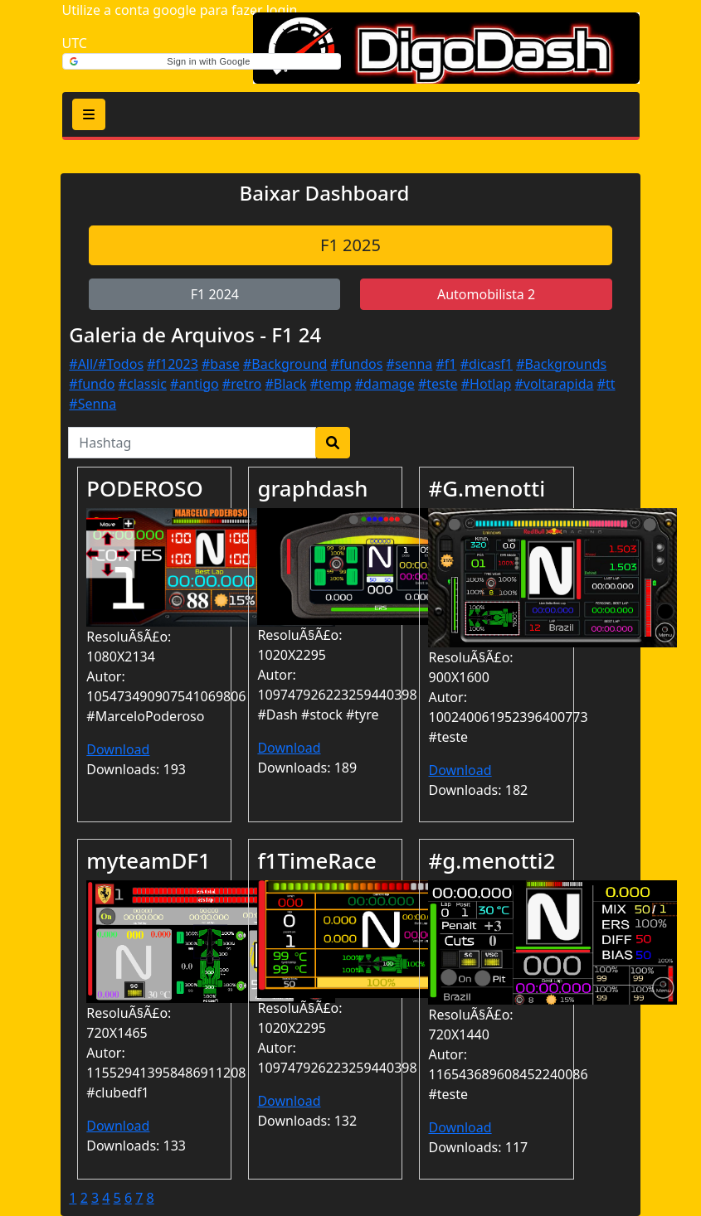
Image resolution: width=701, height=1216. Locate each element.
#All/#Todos (106, 364)
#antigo (194, 384)
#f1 (446, 364)
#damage (385, 384)
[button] (201, 61)
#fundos (357, 364)
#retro (241, 384)
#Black (285, 384)
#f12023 (172, 364)
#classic (143, 384)
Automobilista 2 (486, 294)
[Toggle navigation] (88, 114)
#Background (285, 364)
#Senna (92, 404)
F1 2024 (215, 294)
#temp (331, 384)
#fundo (91, 384)
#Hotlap (486, 384)
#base (221, 364)
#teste (438, 384)
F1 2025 (350, 245)
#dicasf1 (486, 364)
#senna (410, 364)
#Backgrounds (561, 364)
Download (117, 749)
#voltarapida (553, 384)
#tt (606, 384)
